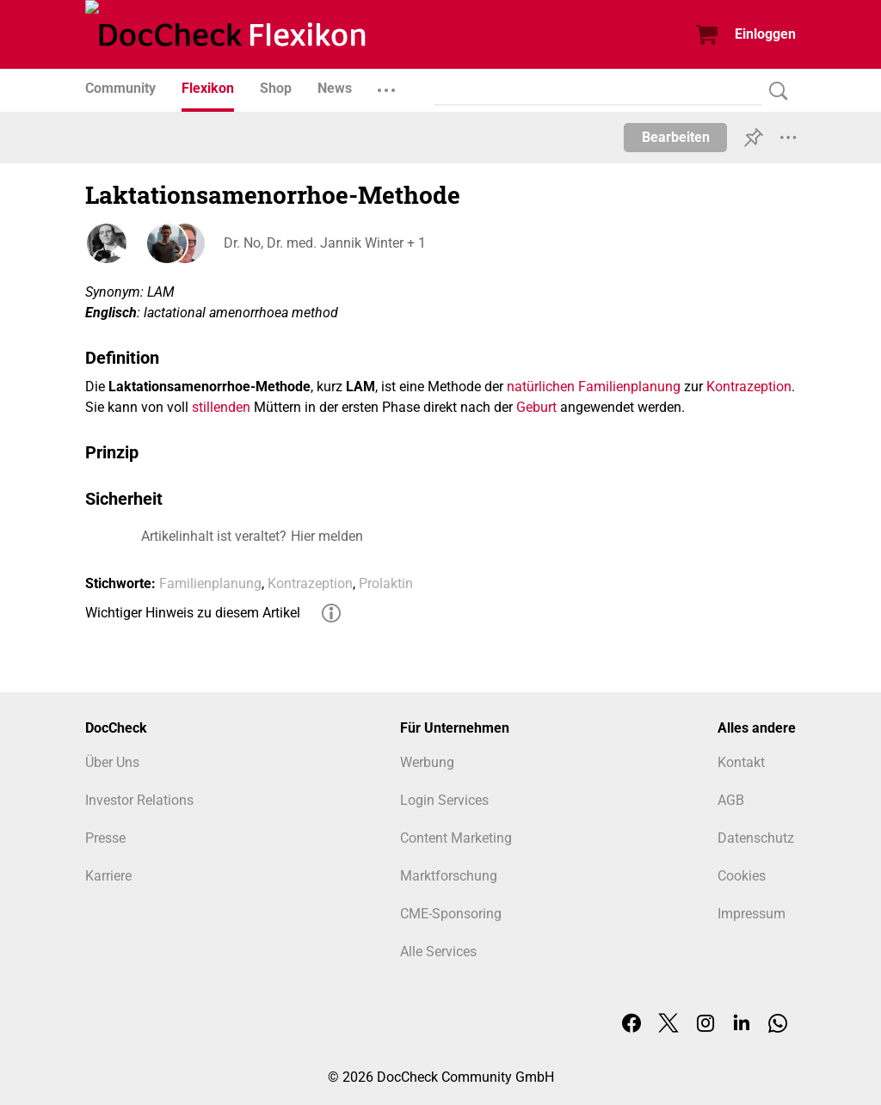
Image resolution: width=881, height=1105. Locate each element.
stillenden (221, 407)
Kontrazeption (749, 386)
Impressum (752, 913)
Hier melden (327, 536)
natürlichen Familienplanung (594, 386)
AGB (731, 800)
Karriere (108, 876)
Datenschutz (756, 838)
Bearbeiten (676, 137)
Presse (105, 838)
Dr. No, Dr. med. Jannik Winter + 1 (324, 243)
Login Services (444, 800)
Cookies (742, 876)
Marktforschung (448, 876)
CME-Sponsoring (451, 913)
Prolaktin (386, 583)
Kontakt (741, 762)
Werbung (427, 762)
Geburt (536, 407)
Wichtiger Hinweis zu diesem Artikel (192, 613)
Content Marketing (456, 838)
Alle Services (438, 951)
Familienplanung (210, 583)
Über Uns (112, 762)
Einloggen (765, 34)
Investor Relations (139, 800)
